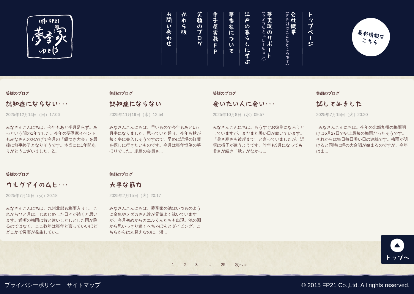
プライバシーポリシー (32, 285)
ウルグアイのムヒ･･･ (37, 185)
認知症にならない (135, 104)
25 (223, 264)
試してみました (339, 104)
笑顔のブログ (17, 93)
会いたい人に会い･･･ (244, 104)
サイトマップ (83, 285)
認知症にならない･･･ (37, 104)
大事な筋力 (125, 185)
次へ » (241, 264)
